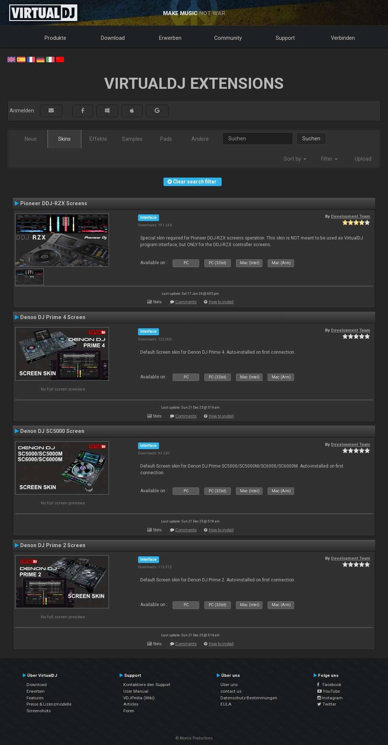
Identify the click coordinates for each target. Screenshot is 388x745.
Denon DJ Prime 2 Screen (52, 545)
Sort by (295, 159)
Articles (130, 704)
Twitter (326, 704)
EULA (226, 704)
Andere (200, 139)
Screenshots (39, 710)
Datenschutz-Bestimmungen (249, 697)
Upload (363, 159)
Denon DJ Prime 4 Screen (52, 317)
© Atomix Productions (194, 738)
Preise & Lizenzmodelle (49, 704)
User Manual (135, 691)
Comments (186, 302)
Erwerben (170, 38)
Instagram (330, 697)
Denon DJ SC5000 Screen (52, 431)
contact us (231, 691)
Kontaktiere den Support (146, 684)
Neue (31, 139)
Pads (166, 139)
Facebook (329, 684)
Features (35, 697)
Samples (132, 139)
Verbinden (343, 38)
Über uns (229, 684)
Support (285, 38)
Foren (128, 710)
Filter (329, 159)
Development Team (350, 216)
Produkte (55, 38)
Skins (64, 139)
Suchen (311, 138)
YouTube (328, 691)
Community (228, 38)
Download (113, 38)
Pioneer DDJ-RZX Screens (53, 203)
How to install (221, 302)
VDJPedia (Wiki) (139, 697)
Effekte (98, 139)
